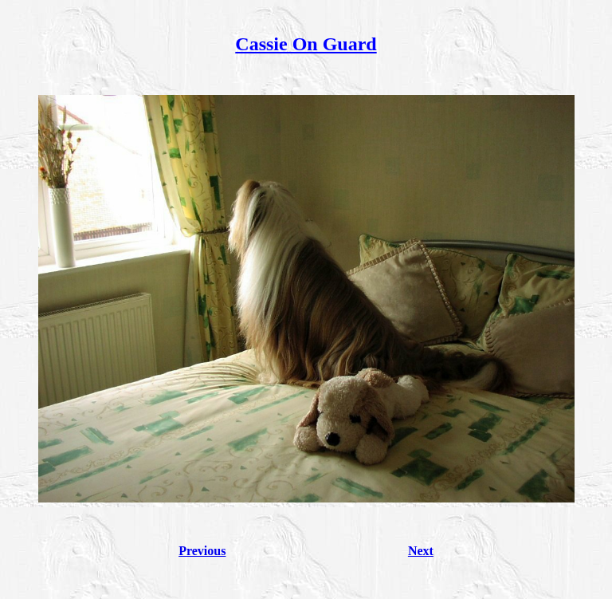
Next (421, 551)
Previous (202, 551)
